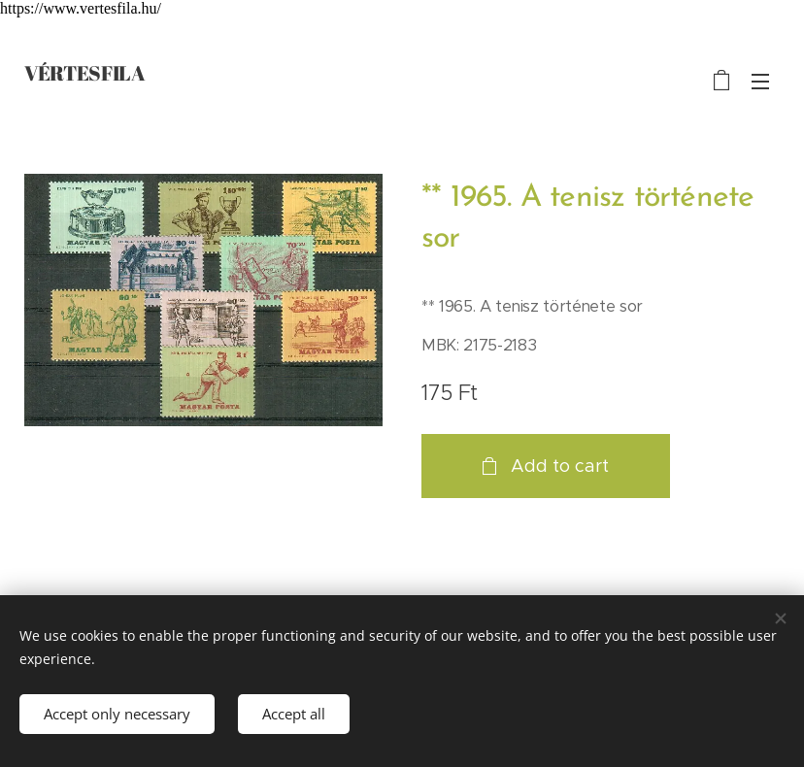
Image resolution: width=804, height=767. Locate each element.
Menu (760, 82)
